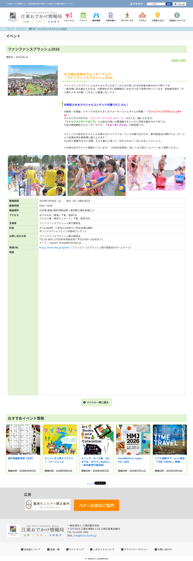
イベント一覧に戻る (96, 402)
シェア (90, 483)
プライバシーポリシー (134, 549)
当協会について (31, 549)
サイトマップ (75, 549)
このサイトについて (102, 549)
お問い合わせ (163, 549)
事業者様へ (137, 3)
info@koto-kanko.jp (85, 535)
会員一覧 (53, 549)
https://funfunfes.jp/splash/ (54, 247)
